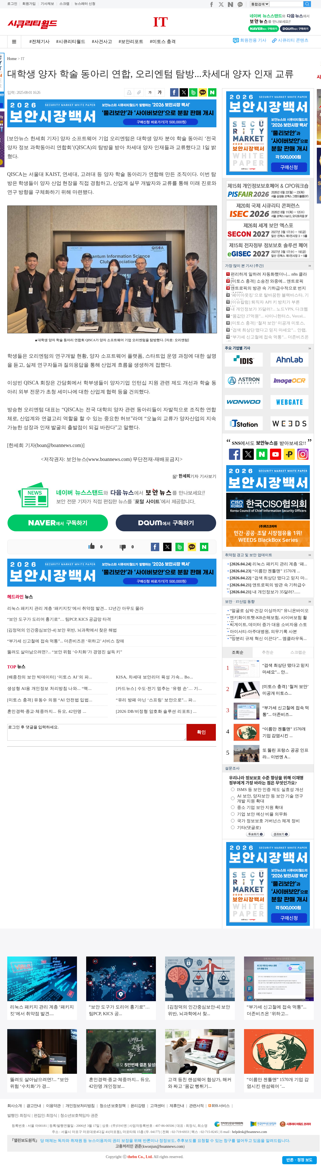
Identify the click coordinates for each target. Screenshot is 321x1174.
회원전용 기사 (253, 40)
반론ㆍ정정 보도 (299, 1160)
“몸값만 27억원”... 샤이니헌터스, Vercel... (268, 316)
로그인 (12, 4)
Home (12, 59)
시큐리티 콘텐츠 (293, 40)
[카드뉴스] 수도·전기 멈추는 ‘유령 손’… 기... (159, 688)
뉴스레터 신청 (84, 4)
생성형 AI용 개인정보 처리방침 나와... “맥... (49, 688)
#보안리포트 (131, 41)
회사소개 (14, 1106)
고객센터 (157, 1106)
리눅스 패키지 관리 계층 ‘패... (268, 564)
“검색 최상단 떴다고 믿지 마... (269, 578)
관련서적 (196, 1106)
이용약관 (53, 1106)
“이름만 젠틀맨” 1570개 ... (265, 571)
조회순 (237, 652)
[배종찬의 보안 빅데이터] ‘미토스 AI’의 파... (49, 677)
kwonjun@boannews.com (163, 1146)
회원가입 (29, 4)
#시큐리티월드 (70, 41)
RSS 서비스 (221, 1106)
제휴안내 (177, 1106)
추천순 (268, 652)
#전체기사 (40, 41)
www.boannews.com (109, 459)
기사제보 (47, 4)
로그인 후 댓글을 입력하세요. (97, 732)
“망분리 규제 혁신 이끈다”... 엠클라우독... (268, 638)
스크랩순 (298, 652)
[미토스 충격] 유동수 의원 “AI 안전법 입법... (50, 700)
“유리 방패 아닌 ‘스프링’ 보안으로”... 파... (156, 700)
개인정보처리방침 (80, 1106)
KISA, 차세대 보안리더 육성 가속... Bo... (154, 677)
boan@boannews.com (59, 445)
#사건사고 (102, 41)
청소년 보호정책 (113, 1106)
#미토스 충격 (163, 41)
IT (160, 22)
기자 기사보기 (194, 476)
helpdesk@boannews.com (249, 1132)
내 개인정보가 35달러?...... (265, 592)
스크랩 (64, 4)
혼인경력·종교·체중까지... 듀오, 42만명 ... (46, 711)
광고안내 (33, 1106)
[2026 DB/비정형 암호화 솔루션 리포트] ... (156, 711)
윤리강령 (138, 1106)
